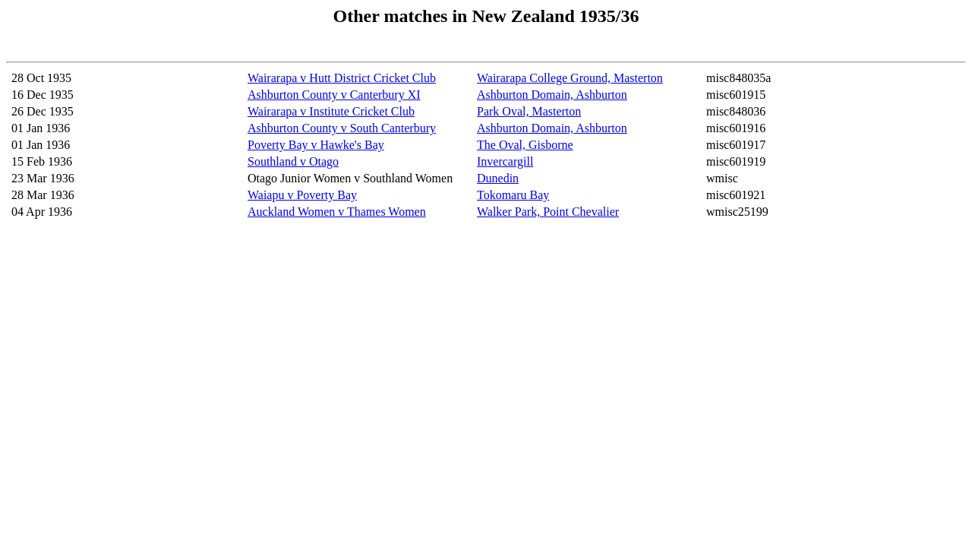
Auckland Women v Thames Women (337, 211)
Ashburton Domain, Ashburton (552, 94)
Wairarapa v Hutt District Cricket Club (342, 77)
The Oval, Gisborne (525, 144)
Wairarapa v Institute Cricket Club (331, 111)
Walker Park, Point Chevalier (548, 211)
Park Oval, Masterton (529, 111)
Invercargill (505, 161)
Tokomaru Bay (513, 194)
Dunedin (498, 178)
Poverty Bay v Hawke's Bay (316, 144)
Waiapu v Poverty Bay (302, 194)
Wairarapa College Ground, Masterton (570, 77)
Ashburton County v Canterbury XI (334, 94)
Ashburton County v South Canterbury (342, 128)
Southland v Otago (293, 161)
